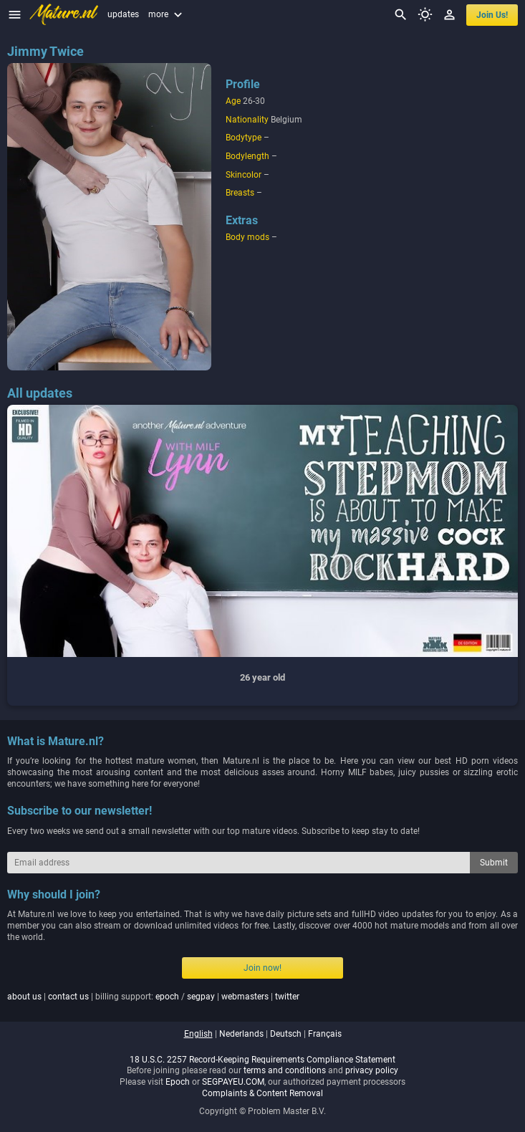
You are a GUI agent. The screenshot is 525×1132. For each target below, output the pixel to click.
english (198, 1034)
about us (24, 997)
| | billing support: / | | (153, 997)
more (167, 14)
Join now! (262, 968)
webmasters (245, 997)
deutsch (286, 1034)
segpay (201, 997)
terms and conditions (285, 1070)
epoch (167, 997)
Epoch (177, 1082)
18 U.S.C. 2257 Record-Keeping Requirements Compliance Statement (262, 1060)
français (325, 1034)
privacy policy (371, 1070)
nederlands (241, 1034)
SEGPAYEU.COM (233, 1082)
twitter (287, 997)
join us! (492, 15)
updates (123, 14)
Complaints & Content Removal (262, 1093)
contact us (68, 997)
